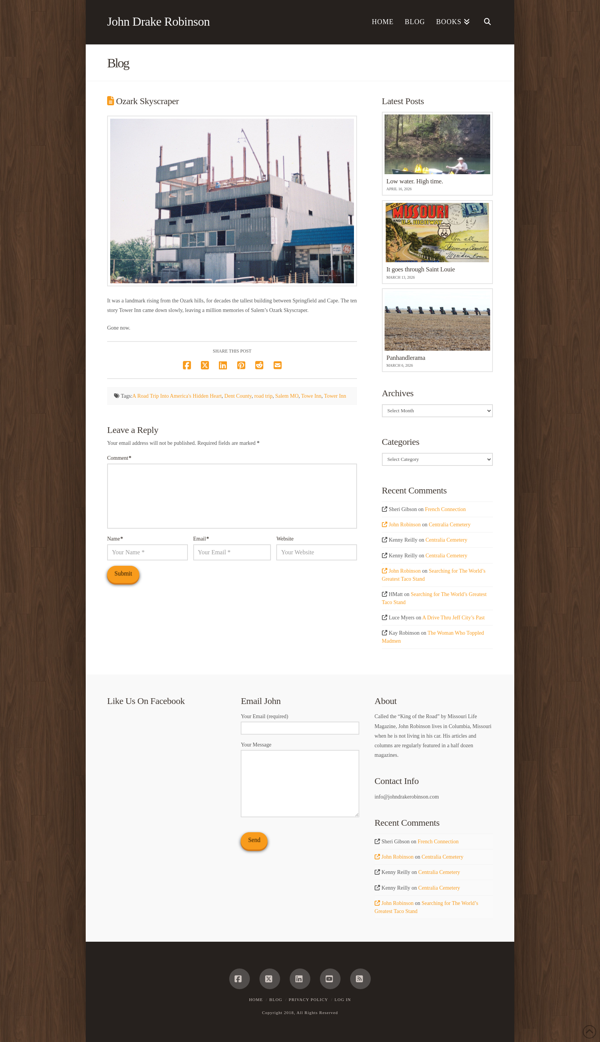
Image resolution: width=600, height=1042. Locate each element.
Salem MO (286, 396)
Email (201, 539)
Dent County (237, 396)
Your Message (300, 749)
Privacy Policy (308, 999)
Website (284, 539)
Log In (342, 999)
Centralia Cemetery (450, 525)
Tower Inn (335, 396)
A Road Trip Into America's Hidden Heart (177, 396)
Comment (119, 458)
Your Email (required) (300, 723)
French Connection (445, 509)
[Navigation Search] (484, 22)
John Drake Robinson (158, 21)
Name (115, 539)
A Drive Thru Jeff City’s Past (453, 618)
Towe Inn (311, 396)
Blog (275, 999)
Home (256, 999)
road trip (263, 396)
